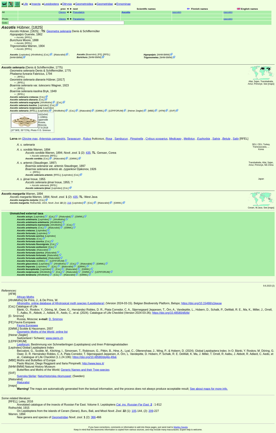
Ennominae (123, 3)
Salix (236, 138)
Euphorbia (203, 138)
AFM (161, 110)
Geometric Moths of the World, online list (42, 331)
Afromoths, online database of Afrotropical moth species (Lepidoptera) (60, 303)
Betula (226, 138)
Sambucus (121, 138)
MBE (151, 110)
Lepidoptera (51, 3)
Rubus (87, 138)
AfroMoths (37, 54)
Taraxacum (74, 138)
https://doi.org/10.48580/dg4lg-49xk (95, 357)
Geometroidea (84, 3)
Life (25, 3)
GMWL (99, 110)
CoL (46, 54)
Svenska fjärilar (26, 376)
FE (99, 54)
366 (93, 417)
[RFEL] (28, 37)
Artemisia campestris (52, 138)
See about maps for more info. (209, 388)
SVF (172, 110)
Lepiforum (23, 344)
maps (271, 84)
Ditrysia (67, 3)
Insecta (35, 3)
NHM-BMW (16, 57)
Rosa (109, 138)
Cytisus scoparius (156, 138)
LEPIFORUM (116, 110)
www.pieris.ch (54, 338)
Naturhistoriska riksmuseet (54, 376)
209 (151, 410)
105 (134, 410)
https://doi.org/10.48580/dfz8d (170, 312)
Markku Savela (180, 427)
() (176, 12)
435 (88, 152)
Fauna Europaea (27, 325)
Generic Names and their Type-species (85, 369)
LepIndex (24, 54)
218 (69, 203)
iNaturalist (60, 54)
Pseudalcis (78, 12)
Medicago (175, 138)
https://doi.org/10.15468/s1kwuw (201, 303)
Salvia (216, 138)
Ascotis (126, 12)
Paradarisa (78, 19)
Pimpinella (136, 138)
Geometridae (105, 3)
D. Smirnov (45, 130)
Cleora (62, 12)
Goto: (63, 22)
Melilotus (189, 138)
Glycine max (29, 138)
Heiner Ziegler (135, 110)
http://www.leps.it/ (93, 363)
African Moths (25, 296)
